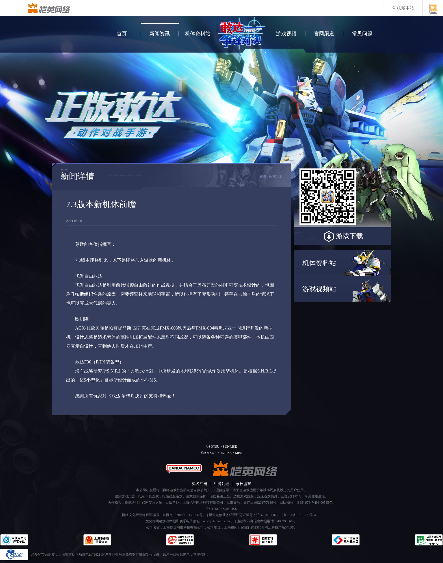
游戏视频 (286, 33)
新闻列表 (276, 176)
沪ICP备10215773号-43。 (302, 515)
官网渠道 (324, 33)
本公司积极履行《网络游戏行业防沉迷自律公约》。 (175, 490)
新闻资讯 (159, 33)
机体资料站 (197, 33)
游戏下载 (342, 236)
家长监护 (243, 484)
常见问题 (362, 33)
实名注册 (199, 484)
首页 (122, 33)
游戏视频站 (319, 289)
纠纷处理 (221, 484)
